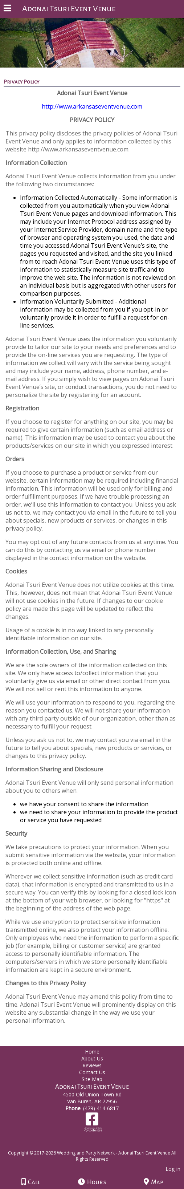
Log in (172, 1168)
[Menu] (7, 9)
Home (92, 1051)
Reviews (92, 1065)
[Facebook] (92, 1122)
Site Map (92, 1079)
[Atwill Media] (98, 1145)
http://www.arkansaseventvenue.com (92, 106)
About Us (92, 1058)
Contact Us (92, 1072)
